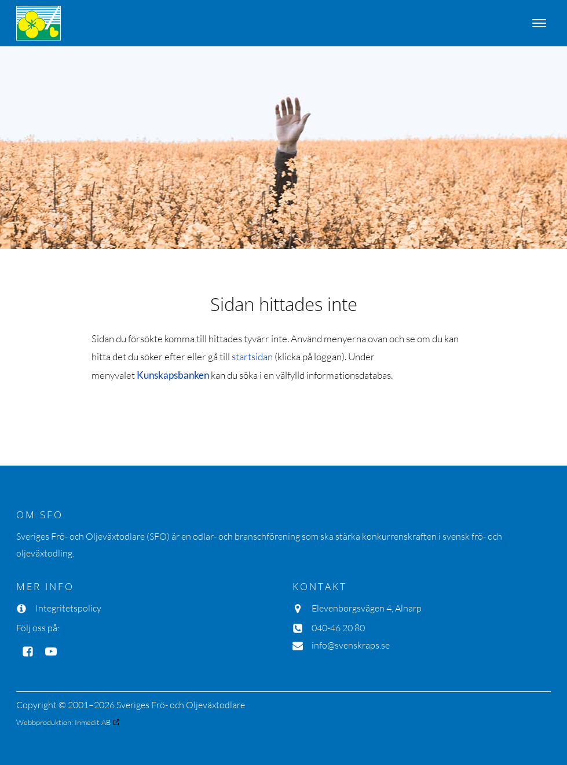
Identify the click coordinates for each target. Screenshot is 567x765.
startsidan (252, 356)
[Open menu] (539, 23)
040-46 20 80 (338, 628)
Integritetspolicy (68, 608)
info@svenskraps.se (351, 645)
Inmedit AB (93, 722)
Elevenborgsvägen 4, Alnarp (367, 608)
